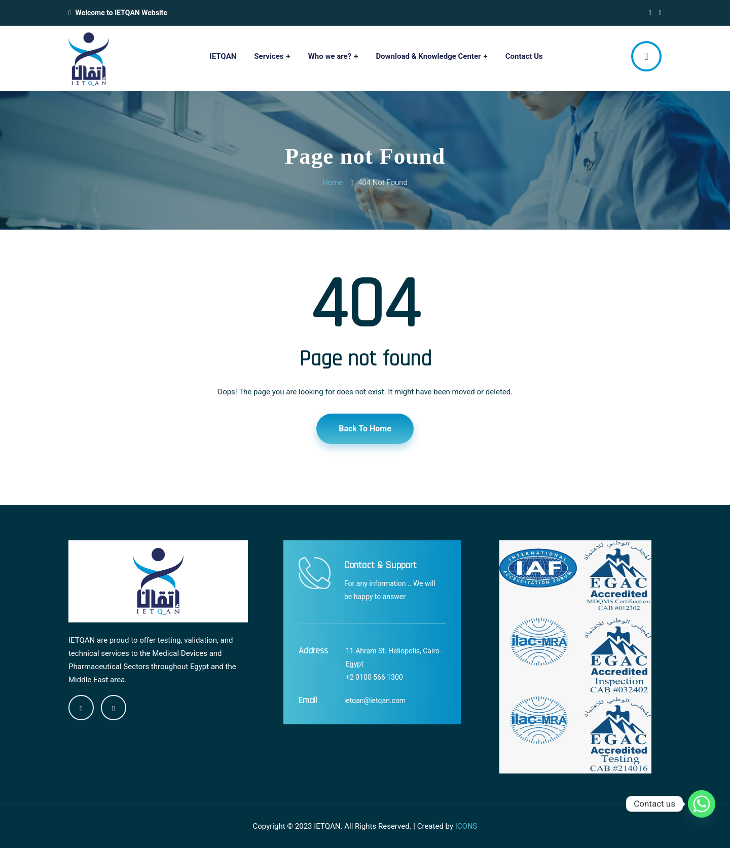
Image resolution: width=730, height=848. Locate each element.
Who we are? (330, 56)
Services (268, 56)
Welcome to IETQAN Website (121, 13)
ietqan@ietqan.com (375, 700)
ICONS (466, 826)
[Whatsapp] (701, 804)
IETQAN (222, 56)
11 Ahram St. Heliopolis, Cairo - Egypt (394, 657)
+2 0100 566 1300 (374, 677)
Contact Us (524, 56)
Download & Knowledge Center (428, 56)
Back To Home (365, 428)
